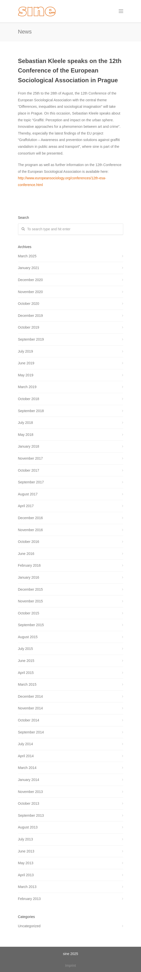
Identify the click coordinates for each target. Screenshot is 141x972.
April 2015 (26, 673)
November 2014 (30, 708)
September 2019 (31, 339)
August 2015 (28, 637)
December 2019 (30, 316)
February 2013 (29, 899)
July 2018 (25, 423)
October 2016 (28, 542)
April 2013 (26, 875)
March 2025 (27, 256)
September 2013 (31, 815)
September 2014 (31, 732)
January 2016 (28, 577)
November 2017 (30, 458)
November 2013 (30, 792)
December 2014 (30, 696)
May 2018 (25, 435)
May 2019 (25, 375)
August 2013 (28, 827)
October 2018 (28, 399)
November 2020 (30, 292)
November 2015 (30, 601)
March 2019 (27, 387)
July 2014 (25, 744)
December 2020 (30, 280)
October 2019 (28, 327)
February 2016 (29, 565)
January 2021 (28, 268)
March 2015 (27, 684)
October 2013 (28, 803)
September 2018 (31, 411)
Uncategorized (29, 926)
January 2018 (28, 446)
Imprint (70, 965)
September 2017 (31, 482)
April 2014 (26, 756)
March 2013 (27, 887)
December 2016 (30, 518)
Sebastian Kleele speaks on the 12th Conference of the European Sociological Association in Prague (70, 71)
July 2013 (25, 839)
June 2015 (26, 661)
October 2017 (28, 470)
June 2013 (26, 851)
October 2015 (28, 613)
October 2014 (28, 720)
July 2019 (25, 351)
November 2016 (30, 530)
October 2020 (28, 304)
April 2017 (26, 506)
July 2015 (25, 649)
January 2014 (28, 780)
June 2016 (26, 554)
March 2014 (27, 768)
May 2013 (25, 863)
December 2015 (30, 589)
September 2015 (31, 625)
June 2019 (26, 363)
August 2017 (28, 494)
